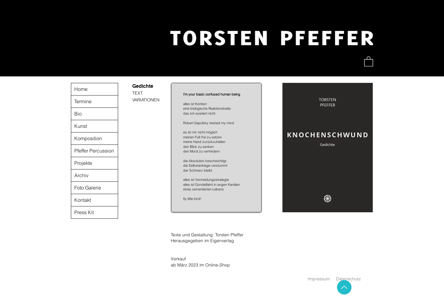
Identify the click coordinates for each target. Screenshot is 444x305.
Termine (83, 101)
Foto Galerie (87, 188)
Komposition (88, 138)
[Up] (344, 287)
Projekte (83, 163)
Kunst (80, 126)
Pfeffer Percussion (94, 151)
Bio (78, 114)
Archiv (81, 175)
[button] (368, 61)
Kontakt (82, 200)
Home (81, 89)
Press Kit (84, 212)
